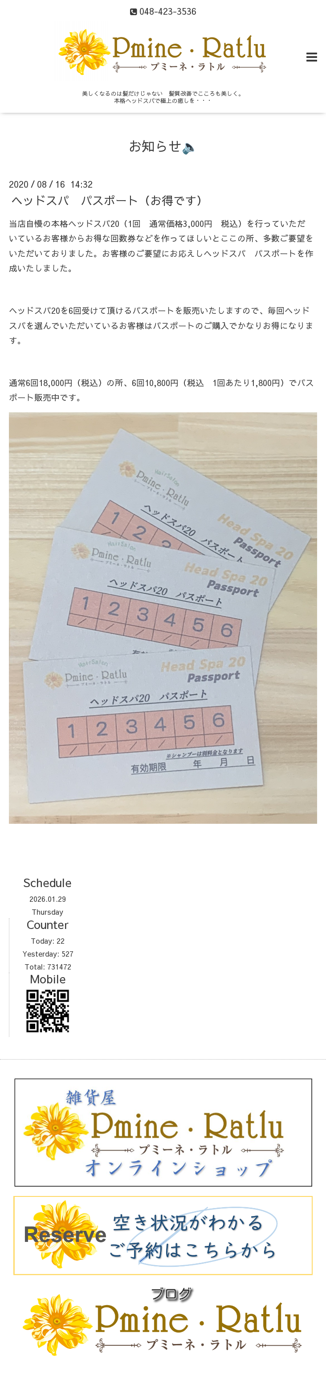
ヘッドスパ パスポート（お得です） (109, 200)
